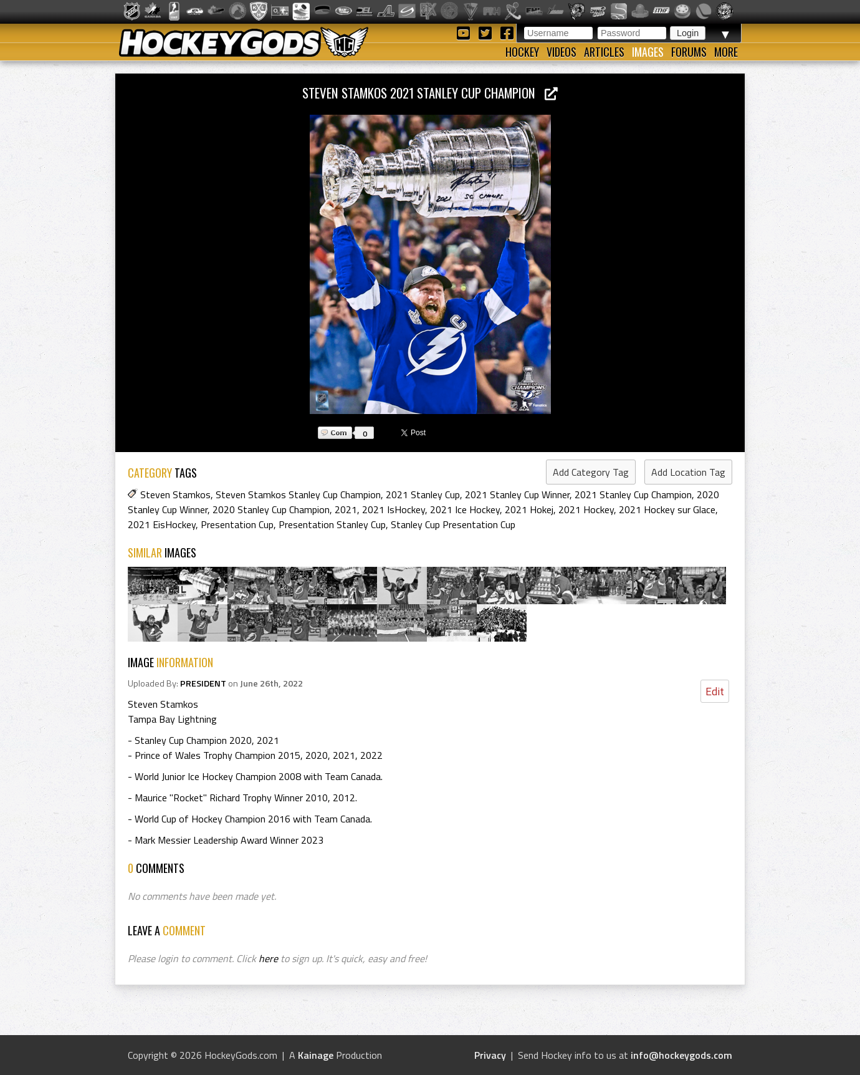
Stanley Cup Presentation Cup (453, 524)
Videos (561, 52)
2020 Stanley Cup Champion (271, 509)
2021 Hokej (529, 509)
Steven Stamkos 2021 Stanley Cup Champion (430, 92)
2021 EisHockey (162, 524)
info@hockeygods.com (681, 1055)
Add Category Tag (591, 472)
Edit (714, 691)
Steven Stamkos (175, 494)
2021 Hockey (586, 509)
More (726, 52)
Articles (604, 52)
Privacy (490, 1055)
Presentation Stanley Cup (332, 524)
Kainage (315, 1055)
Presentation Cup (237, 524)
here (268, 958)
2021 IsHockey (393, 509)
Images (648, 52)
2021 (346, 509)
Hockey (522, 52)
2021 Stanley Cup (423, 494)
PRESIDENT (203, 683)
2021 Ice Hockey (465, 509)
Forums (689, 52)
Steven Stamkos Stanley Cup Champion (298, 494)
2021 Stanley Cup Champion (633, 494)
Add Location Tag (688, 472)
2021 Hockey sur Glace (667, 509)
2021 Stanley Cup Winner (517, 494)
